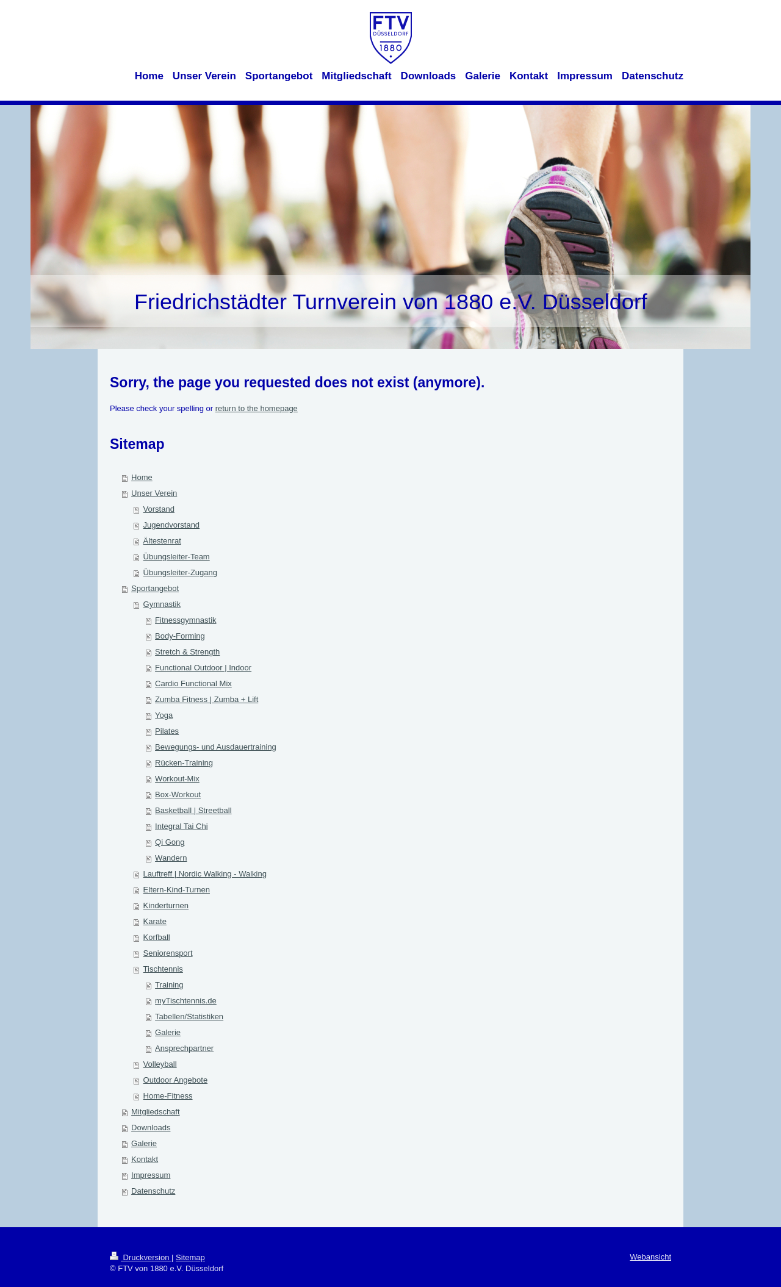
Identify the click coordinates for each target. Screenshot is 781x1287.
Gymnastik (162, 604)
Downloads (150, 1127)
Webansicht (650, 1256)
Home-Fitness (168, 1095)
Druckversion (140, 1257)
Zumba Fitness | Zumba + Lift (206, 699)
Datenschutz (153, 1191)
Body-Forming (180, 635)
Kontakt (144, 1159)
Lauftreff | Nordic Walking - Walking (205, 873)
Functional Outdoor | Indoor (203, 667)
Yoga (164, 715)
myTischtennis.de (186, 1000)
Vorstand (159, 509)
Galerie (168, 1032)
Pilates (167, 731)
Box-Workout (178, 794)
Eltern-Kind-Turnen (176, 889)
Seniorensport (168, 953)
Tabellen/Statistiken (189, 1016)
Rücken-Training (184, 762)
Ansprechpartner (184, 1048)
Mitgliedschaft (155, 1111)
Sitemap (190, 1257)
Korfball (156, 937)
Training (169, 984)
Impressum (150, 1175)
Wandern (171, 857)
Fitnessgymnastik (185, 620)
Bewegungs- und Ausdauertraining (215, 746)
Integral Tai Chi (181, 826)
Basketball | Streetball (193, 810)
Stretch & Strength (187, 651)
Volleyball (160, 1064)
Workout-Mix (177, 778)
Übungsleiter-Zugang (180, 572)
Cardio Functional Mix (193, 683)
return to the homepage (256, 408)
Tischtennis (163, 968)
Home (142, 477)
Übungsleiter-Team (176, 556)
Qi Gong (169, 842)
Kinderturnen (166, 905)
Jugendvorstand (171, 524)
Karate (155, 921)
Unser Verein (154, 493)
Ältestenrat (162, 540)
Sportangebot (155, 588)
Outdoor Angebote (175, 1079)
